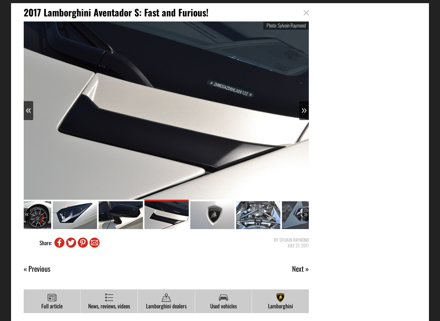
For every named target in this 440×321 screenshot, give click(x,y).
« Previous (37, 268)
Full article (52, 301)
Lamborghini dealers (166, 301)
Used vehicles (223, 301)
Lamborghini (280, 301)
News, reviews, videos (109, 301)
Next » (300, 268)
